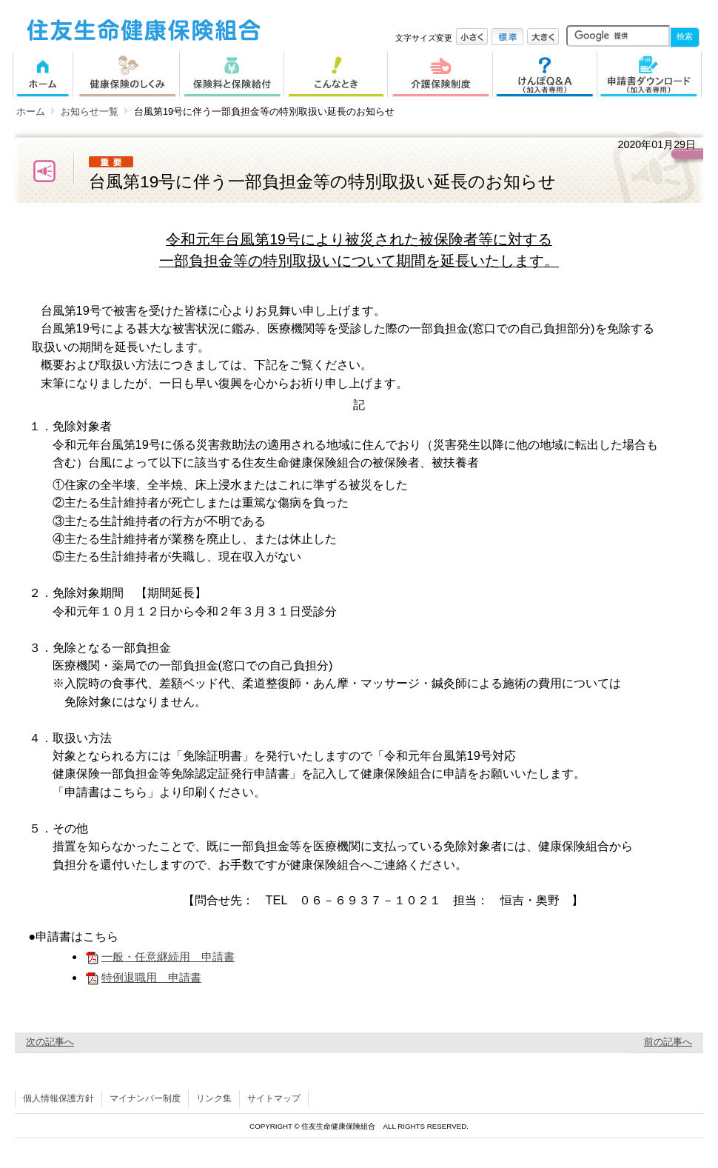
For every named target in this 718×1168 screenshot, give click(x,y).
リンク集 (214, 1098)
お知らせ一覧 (89, 111)
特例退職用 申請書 (142, 977)
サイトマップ (274, 1098)
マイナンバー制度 (145, 1098)
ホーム (30, 111)
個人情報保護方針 (58, 1098)
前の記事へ (668, 1041)
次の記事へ (50, 1041)
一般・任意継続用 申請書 (159, 956)
